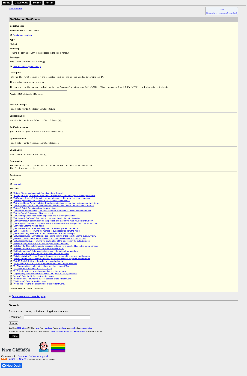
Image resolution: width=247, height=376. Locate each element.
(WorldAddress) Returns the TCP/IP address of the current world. (42, 283)
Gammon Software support (33, 361)
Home (6, 2)
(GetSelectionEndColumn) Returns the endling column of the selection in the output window (54, 241)
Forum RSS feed (17, 364)
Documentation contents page (28, 301)
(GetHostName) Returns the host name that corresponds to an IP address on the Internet (53, 210)
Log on (221, 9)
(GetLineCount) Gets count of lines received (33, 218)
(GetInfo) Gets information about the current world (35, 213)
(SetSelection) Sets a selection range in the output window (39, 276)
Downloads (21, 2)
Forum (50, 2)
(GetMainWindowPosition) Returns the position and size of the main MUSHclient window (53, 225)
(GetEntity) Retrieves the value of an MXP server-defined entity (41, 205)
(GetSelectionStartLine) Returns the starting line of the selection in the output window (51, 246)
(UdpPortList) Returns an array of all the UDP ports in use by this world (45, 278)
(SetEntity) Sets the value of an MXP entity (32, 273)
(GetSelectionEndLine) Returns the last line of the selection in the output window (49, 243)
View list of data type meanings (27, 67)
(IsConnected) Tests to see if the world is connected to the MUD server (45, 268)
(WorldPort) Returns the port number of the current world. (39, 288)
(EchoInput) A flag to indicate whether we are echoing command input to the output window (54, 200)
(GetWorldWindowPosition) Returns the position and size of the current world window (51, 261)
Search (37, 2)
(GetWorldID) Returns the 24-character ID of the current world (41, 258)
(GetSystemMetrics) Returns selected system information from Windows (45, 256)
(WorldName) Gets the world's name (29, 286)
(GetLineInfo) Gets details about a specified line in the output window (44, 220)
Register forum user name (216, 13)
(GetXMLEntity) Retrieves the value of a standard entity (38, 266)
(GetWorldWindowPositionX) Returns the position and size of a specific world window (51, 263)
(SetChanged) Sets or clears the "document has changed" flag (41, 271)
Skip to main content (15, 8)
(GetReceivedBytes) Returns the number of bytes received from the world (46, 236)
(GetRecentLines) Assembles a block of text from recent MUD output (44, 238)
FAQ (235, 13)
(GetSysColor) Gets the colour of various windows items (38, 253)
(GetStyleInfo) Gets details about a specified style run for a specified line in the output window (55, 251)
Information (18, 189)
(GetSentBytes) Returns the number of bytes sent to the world (41, 248)
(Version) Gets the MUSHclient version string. (33, 281)
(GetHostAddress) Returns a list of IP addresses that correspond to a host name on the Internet (56, 208)
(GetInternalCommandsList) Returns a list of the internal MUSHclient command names (52, 215)
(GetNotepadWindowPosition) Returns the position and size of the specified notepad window (55, 228)
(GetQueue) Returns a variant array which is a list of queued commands (45, 233)
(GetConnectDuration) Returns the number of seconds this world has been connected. (52, 203)
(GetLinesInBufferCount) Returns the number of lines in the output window (46, 223)
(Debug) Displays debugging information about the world (38, 198)
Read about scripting (22, 35)
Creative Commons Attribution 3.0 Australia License (68, 336)
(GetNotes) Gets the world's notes (28, 231)
